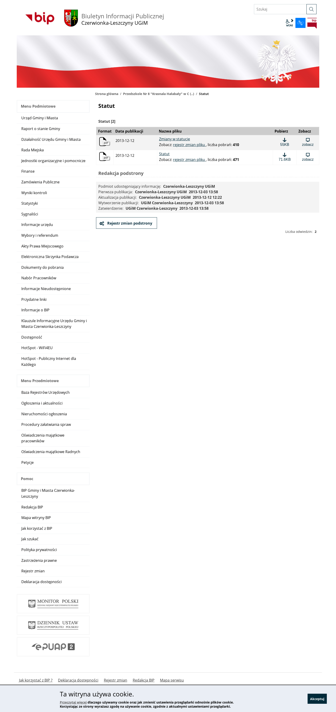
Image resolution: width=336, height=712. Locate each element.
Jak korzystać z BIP (36, 528)
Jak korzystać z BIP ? (35, 680)
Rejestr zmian (33, 570)
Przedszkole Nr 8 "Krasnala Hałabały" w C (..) (158, 94)
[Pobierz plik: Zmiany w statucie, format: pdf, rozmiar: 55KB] (285, 142)
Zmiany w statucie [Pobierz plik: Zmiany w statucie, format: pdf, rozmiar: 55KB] (174, 139)
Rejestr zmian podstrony (129, 223)
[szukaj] (311, 9)
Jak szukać (30, 538)
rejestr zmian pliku (189, 144)
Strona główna (106, 94)
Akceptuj (317, 699)
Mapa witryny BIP (36, 517)
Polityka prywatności (39, 549)
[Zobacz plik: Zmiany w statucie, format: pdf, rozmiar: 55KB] (307, 142)
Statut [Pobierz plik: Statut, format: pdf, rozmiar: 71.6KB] (164, 154)
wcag (289, 23)
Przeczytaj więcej (73, 702)
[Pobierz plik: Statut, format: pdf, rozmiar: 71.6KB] (285, 157)
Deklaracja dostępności (41, 581)
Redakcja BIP (32, 507)
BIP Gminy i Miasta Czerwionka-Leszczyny (48, 493)
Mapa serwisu (172, 680)
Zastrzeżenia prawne (39, 560)
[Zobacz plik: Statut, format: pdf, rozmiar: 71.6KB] (307, 157)
